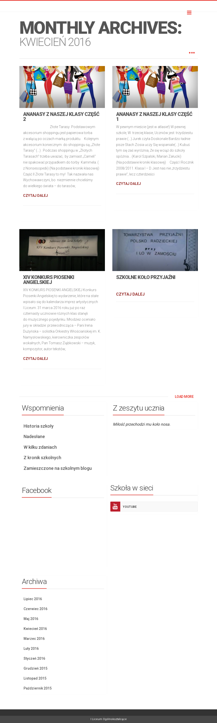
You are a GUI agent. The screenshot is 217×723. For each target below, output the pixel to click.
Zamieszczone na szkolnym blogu (58, 468)
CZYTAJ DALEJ (35, 196)
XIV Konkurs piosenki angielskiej (48, 279)
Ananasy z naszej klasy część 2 (61, 116)
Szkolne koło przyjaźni (145, 277)
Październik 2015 (38, 688)
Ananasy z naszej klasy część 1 (154, 116)
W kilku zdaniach (40, 447)
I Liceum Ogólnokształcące (109, 719)
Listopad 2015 (35, 678)
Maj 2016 (31, 619)
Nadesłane (34, 436)
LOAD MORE (184, 397)
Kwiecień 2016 (35, 629)
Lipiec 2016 (33, 599)
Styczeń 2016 (34, 658)
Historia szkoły (39, 426)
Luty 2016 (31, 649)
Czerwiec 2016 (35, 609)
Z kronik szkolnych (42, 457)
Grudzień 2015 (35, 668)
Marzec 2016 (34, 639)
